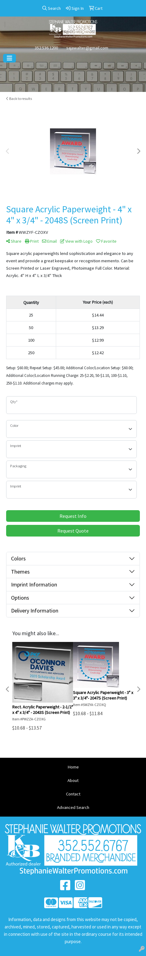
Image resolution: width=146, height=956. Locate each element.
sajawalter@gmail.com (87, 48)
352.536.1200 (46, 48)
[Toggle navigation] (9, 58)
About (73, 780)
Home (73, 767)
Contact (73, 794)
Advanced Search (73, 807)
